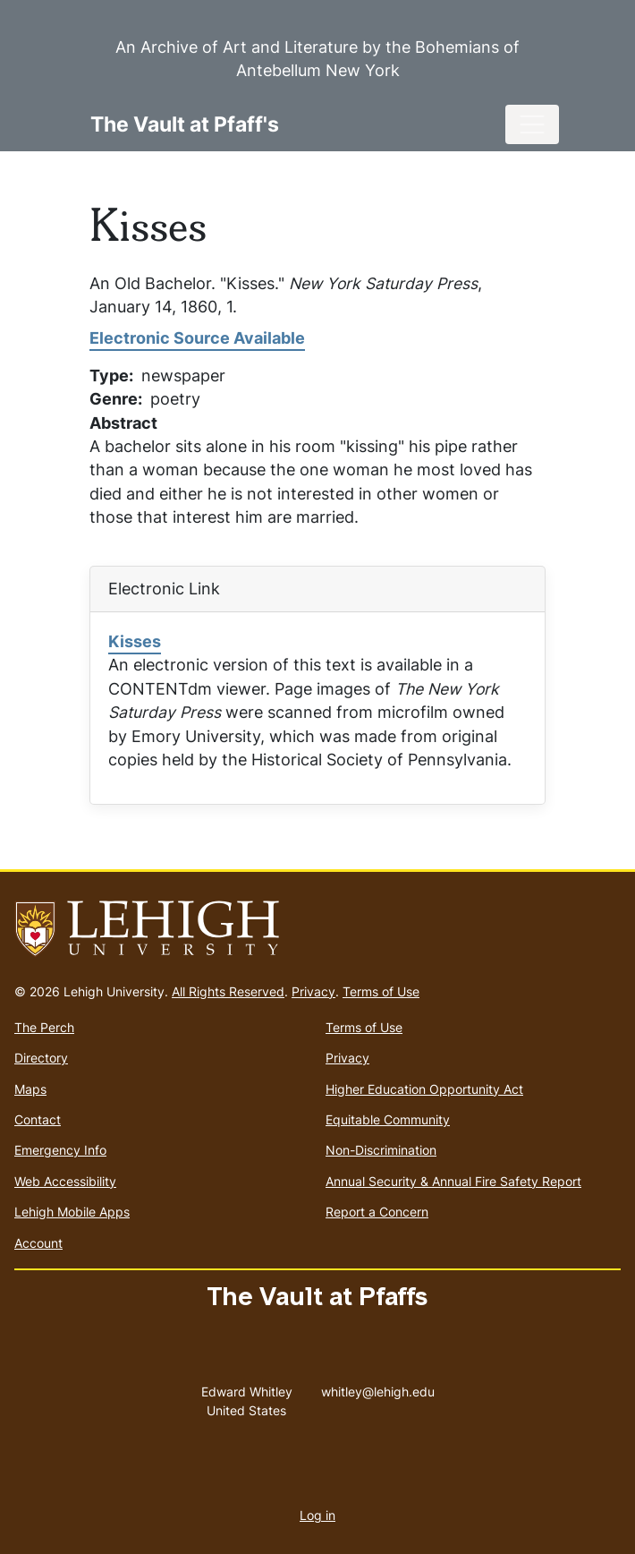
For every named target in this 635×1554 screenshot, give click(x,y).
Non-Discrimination (381, 1149)
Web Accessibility (65, 1181)
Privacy (313, 991)
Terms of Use (381, 991)
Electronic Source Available (197, 338)
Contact (37, 1119)
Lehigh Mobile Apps (72, 1211)
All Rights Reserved (228, 991)
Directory (41, 1057)
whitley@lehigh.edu (378, 1387)
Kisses (134, 641)
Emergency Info (60, 1149)
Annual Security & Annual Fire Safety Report (453, 1181)
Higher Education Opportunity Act (424, 1088)
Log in (317, 1515)
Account (38, 1242)
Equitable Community (388, 1119)
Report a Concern (377, 1211)
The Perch (44, 1027)
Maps (30, 1088)
